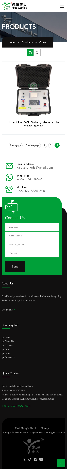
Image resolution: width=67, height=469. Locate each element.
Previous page (32, 145)
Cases (7, 349)
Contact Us (10, 357)
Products (27, 42)
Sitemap (45, 428)
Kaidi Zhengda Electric (26, 428)
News (7, 353)
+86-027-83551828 (16, 406)
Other (42, 42)
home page (15, 145)
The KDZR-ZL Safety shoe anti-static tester (33, 123)
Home (11, 42)
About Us (9, 341)
